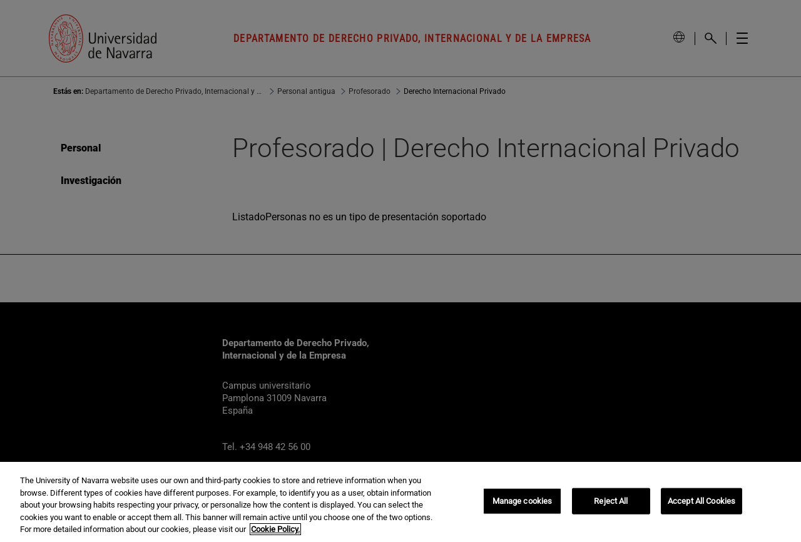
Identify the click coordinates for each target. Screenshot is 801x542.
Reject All (611, 501)
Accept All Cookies (701, 501)
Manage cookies (522, 501)
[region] (400, 502)
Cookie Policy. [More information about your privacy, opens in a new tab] (275, 529)
